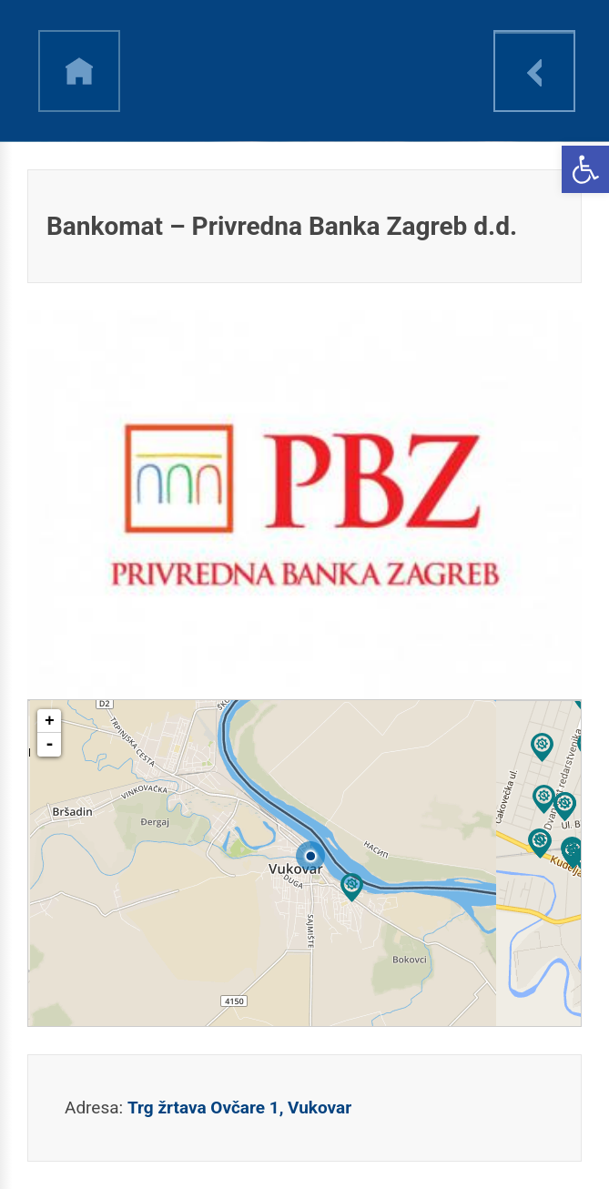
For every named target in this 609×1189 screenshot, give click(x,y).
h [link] (79, 71)
